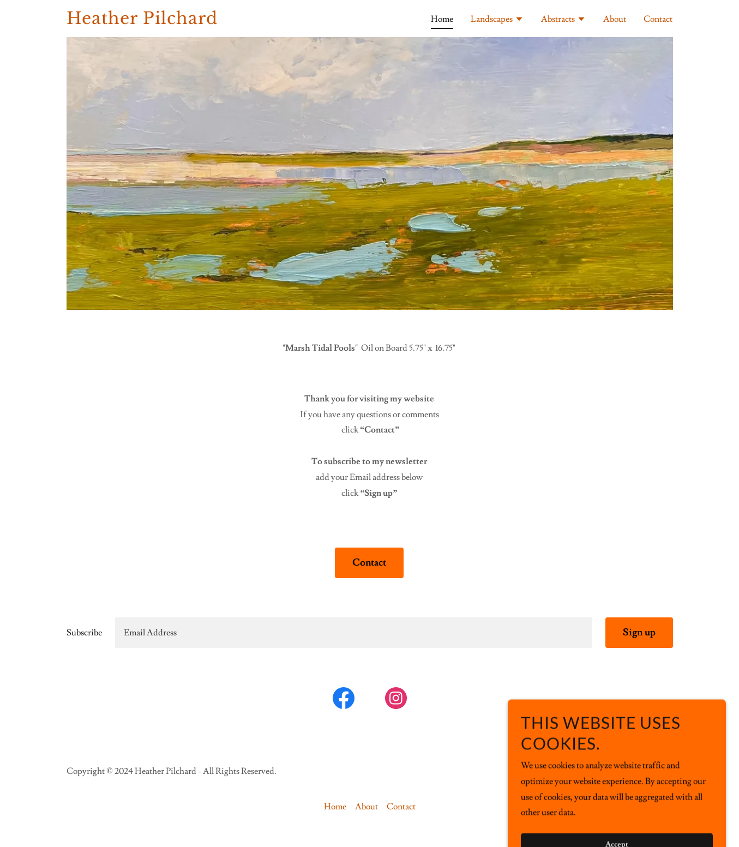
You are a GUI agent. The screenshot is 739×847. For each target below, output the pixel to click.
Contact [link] (658, 19)
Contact (369, 562)
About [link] (614, 19)
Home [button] (335, 806)
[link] (173, 21)
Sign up (639, 632)
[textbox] (353, 632)
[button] (497, 20)
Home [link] (442, 19)
